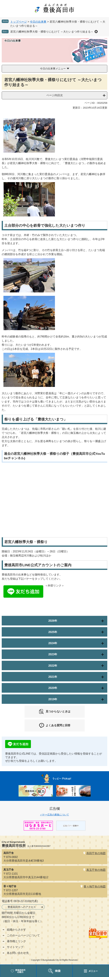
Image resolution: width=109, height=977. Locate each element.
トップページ (18, 21)
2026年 (52, 620)
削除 (96, 31)
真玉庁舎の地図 (96, 869)
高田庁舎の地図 (96, 853)
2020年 (52, 687)
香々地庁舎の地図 (95, 886)
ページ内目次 (54, 95)
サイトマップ (15, 947)
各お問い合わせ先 (18, 952)
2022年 (52, 665)
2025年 (52, 632)
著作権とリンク (16, 941)
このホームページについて (23, 935)
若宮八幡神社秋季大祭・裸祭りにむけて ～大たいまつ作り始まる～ (51, 31)
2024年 (52, 643)
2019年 (52, 699)
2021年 (52, 676)
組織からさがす (16, 929)
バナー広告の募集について (54, 814)
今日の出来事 (38, 21)
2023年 (52, 654)
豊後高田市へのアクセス (22, 906)
